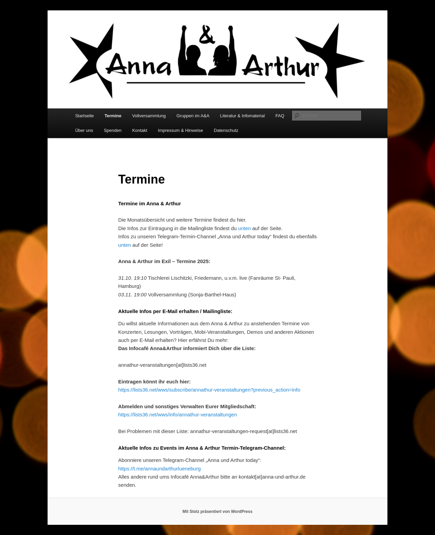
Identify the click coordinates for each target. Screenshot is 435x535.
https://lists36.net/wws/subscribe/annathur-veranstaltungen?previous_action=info (209, 390)
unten (244, 228)
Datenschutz (226, 130)
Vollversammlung (149, 115)
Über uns (84, 130)
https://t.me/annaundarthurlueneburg (159, 468)
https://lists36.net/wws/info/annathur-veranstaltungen (177, 414)
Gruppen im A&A (192, 115)
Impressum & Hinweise (180, 130)
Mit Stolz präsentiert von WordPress (217, 511)
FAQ (280, 115)
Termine (113, 115)
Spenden (112, 130)
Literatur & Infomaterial (242, 115)
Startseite (84, 115)
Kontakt (139, 130)
